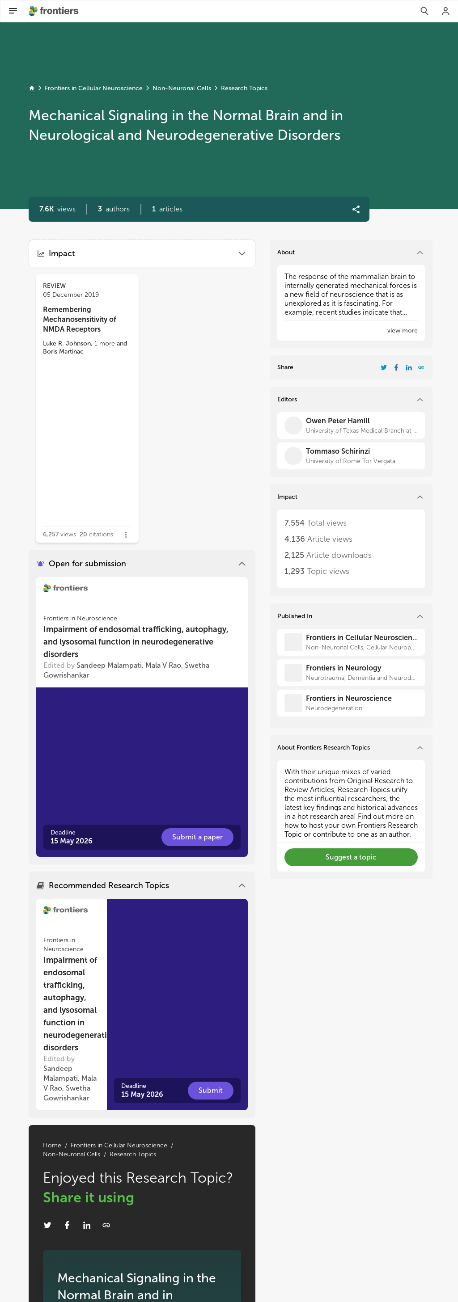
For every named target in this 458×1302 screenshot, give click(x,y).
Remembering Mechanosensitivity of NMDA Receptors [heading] (79, 319)
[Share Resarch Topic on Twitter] (47, 1225)
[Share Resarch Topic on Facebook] (67, 1225)
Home (52, 1145)
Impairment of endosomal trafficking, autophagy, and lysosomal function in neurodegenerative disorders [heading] (136, 641)
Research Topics (244, 88)
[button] (114, 209)
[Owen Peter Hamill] (351, 425)
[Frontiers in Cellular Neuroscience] (351, 642)
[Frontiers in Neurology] (351, 672)
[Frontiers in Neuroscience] (351, 703)
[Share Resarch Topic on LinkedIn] (86, 1225)
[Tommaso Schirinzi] (351, 455)
